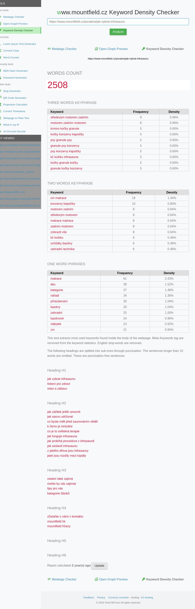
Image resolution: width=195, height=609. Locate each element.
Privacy (104, 597)
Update (106, 565)
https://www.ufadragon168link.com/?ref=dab (25, 205)
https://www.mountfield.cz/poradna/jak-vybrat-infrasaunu (121, 58)
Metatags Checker (68, 49)
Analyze (121, 31)
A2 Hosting (150, 597)
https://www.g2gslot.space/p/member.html (25, 198)
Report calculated (76, 565)
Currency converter (121, 597)
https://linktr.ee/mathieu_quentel (22, 171)
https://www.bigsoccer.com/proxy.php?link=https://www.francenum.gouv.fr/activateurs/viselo (25, 158)
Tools (6, 3)
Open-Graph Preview (115, 49)
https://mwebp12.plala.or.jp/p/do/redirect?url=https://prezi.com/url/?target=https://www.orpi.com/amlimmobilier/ (25, 151)
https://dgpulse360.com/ (18, 192)
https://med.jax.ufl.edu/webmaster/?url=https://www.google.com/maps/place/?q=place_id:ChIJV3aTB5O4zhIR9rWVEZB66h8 (25, 185)
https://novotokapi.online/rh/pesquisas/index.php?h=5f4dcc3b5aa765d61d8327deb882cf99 (25, 145)
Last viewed (11, 138)
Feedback (91, 597)
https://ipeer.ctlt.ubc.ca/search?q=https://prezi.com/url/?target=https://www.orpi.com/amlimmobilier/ (25, 165)
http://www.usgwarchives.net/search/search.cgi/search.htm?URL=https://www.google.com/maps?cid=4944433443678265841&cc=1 (25, 178)
